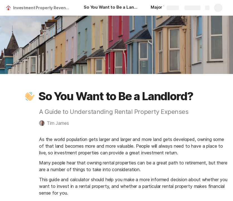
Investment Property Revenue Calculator (43, 7)
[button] (29, 96)
